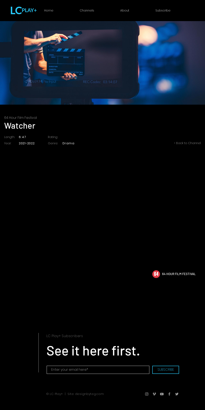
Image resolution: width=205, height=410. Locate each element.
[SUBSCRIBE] (165, 370)
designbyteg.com (89, 394)
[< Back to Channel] (184, 143)
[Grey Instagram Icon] (147, 394)
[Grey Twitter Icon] (177, 394)
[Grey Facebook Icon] (169, 394)
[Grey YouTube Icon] (162, 394)
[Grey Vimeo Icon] (154, 394)
